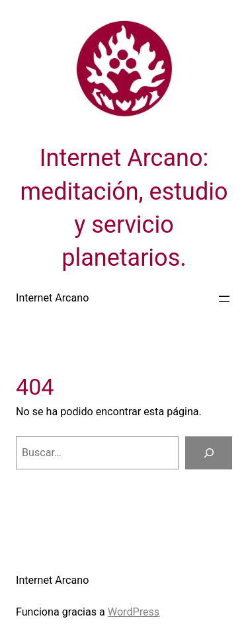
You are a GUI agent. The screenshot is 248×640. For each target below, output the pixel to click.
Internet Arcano (52, 298)
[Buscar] (208, 452)
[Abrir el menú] (224, 299)
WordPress (133, 612)
